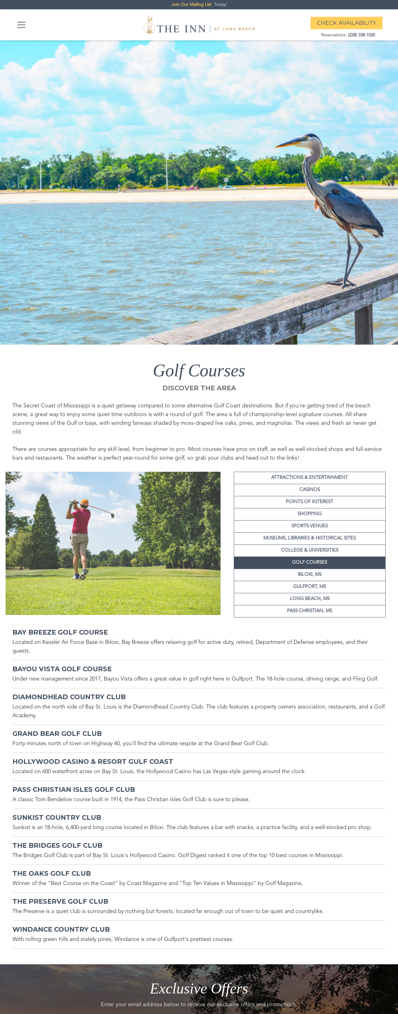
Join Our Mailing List (191, 4)
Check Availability (346, 23)
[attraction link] (60, 633)
